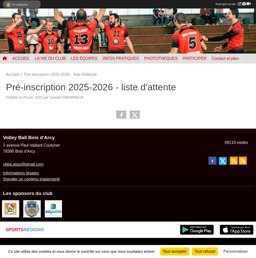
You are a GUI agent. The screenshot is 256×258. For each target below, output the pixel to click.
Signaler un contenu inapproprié (31, 179)
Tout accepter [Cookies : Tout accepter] (175, 251)
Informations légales (21, 173)
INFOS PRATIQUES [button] (121, 58)
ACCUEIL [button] (21, 58)
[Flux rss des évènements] (243, 161)
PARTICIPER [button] (194, 58)
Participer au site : (233, 4)
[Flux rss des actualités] (234, 161)
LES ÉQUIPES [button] (84, 58)
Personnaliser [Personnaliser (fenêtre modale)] (236, 251)
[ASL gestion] (53, 208)
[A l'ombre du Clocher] (10, 208)
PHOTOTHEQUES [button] (161, 58)
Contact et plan (225, 58)
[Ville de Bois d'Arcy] (31, 208)
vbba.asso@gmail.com (23, 164)
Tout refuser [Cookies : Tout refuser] (205, 251)
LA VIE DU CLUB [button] (50, 58)
